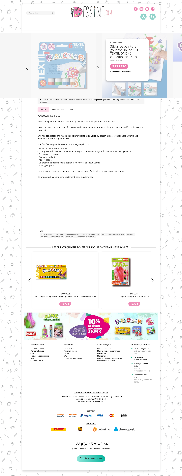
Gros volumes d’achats (73, 358)
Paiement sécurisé (71, 351)
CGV (32, 353)
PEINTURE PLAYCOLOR (53, 99)
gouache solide (46, 234)
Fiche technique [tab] (58, 109)
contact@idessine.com (95, 401)
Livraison (67, 353)
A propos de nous (37, 348)
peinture (130, 234)
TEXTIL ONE (69, 237)
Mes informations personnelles (109, 358)
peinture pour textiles (116, 234)
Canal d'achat (69, 348)
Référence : (114, 61)
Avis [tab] (72, 109)
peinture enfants (57, 237)
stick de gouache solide (90, 234)
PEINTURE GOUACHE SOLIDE (75, 99)
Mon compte (104, 345)
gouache (44, 237)
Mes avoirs (101, 353)
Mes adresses (102, 356)
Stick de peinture (72, 234)
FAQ (32, 358)
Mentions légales (37, 351)
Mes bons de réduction (106, 361)
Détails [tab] (43, 109)
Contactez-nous (91, 458)
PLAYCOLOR (59, 234)
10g (103, 234)
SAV (65, 356)
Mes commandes (104, 348)
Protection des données (39, 356)
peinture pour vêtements (85, 237)
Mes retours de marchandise (108, 351)
